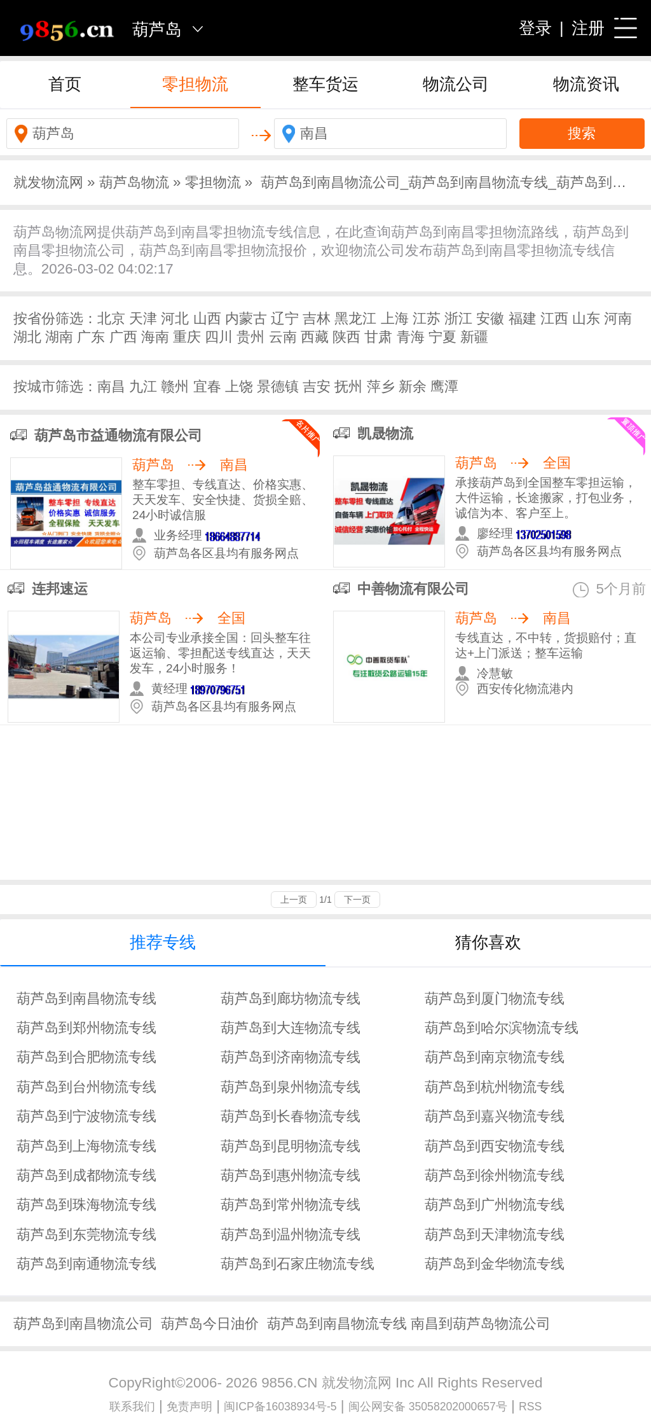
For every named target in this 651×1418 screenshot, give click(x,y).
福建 (523, 318)
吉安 (317, 386)
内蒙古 (246, 318)
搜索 (582, 133)
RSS (530, 1406)
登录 (535, 28)
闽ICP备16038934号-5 (280, 1406)
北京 (111, 318)
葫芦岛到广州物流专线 (495, 1205)
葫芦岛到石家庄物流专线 (297, 1264)
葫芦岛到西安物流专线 (495, 1146)
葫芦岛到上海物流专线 (86, 1146)
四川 (219, 337)
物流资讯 (586, 84)
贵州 (250, 337)
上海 (395, 318)
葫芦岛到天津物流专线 (495, 1234)
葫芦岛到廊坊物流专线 (290, 998)
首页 (64, 84)
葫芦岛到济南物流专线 (290, 1057)
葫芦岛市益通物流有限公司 (118, 435)
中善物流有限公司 (413, 589)
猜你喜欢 (488, 942)
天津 (143, 318)
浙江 (458, 318)
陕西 (346, 337)
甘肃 (378, 337)
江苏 (427, 318)
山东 (586, 318)
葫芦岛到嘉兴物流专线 (495, 1116)
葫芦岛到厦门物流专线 (495, 998)
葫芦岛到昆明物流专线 (290, 1146)
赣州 (175, 386)
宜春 (207, 386)
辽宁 (285, 318)
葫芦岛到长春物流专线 (290, 1116)
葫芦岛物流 (134, 182)
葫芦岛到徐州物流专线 (495, 1175)
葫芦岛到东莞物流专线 (86, 1234)
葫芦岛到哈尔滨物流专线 (502, 1028)
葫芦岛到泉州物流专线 (290, 1087)
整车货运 (325, 84)
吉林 (317, 318)
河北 (175, 318)
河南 (618, 318)
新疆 (474, 337)
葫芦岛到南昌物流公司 (83, 1323)
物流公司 (456, 84)
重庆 (187, 337)
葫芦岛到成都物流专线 (86, 1175)
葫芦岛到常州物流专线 (290, 1205)
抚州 (348, 386)
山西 (207, 318)
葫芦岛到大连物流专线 (290, 1028)
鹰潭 (444, 386)
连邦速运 (60, 589)
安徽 (490, 318)
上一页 (293, 899)
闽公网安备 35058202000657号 (427, 1406)
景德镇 (278, 386)
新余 (413, 386)
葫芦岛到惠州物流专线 (290, 1175)
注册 (588, 28)
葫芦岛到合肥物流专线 (86, 1057)
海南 (155, 337)
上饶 (239, 386)
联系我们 (132, 1406)
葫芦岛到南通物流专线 (86, 1264)
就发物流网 (48, 182)
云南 (283, 337)
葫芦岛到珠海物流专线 (86, 1205)
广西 (123, 337)
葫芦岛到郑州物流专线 (86, 1028)
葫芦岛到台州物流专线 (86, 1087)
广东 (91, 337)
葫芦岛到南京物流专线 (495, 1057)
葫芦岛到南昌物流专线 (86, 998)
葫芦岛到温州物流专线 (290, 1234)
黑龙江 (355, 318)
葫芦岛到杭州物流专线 (495, 1087)
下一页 (357, 899)
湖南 (59, 337)
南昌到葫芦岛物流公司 (481, 1323)
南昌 (111, 386)
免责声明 (189, 1406)
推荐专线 (163, 942)
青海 (411, 337)
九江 (143, 386)
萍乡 (381, 386)
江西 (554, 318)
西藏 (315, 337)
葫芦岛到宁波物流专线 (86, 1116)
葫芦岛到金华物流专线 (495, 1264)
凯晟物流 (385, 433)
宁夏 (442, 337)
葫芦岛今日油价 (210, 1323)
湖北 (27, 337)
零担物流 (195, 84)
